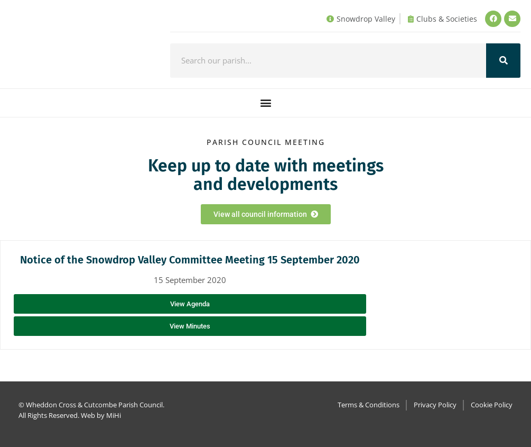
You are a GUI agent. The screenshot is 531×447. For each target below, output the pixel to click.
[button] (265, 103)
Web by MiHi (101, 415)
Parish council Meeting (266, 142)
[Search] (503, 60)
